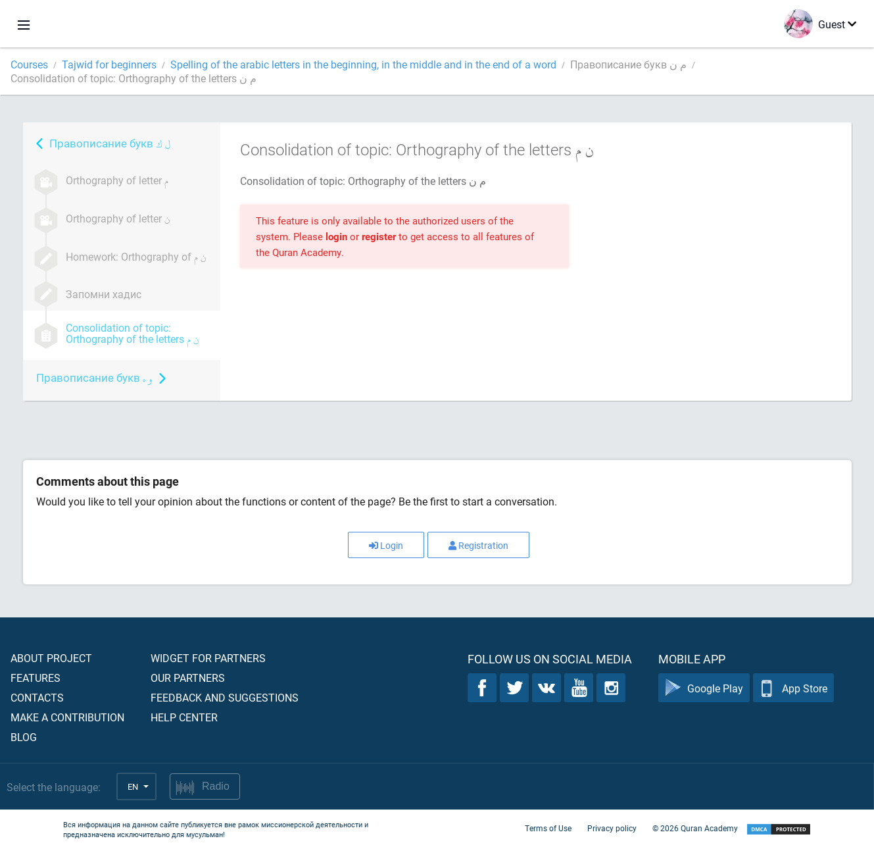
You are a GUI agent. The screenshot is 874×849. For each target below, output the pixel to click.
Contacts (37, 697)
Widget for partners (208, 658)
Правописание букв (109, 143)
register (379, 236)
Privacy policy (612, 828)
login (336, 236)
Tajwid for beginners (109, 64)
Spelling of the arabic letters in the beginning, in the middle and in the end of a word (363, 64)
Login (386, 545)
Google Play (704, 688)
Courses (29, 64)
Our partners (188, 677)
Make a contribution (67, 717)
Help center (184, 717)
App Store (793, 688)
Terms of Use (548, 828)
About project (51, 658)
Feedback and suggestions (225, 697)
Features (36, 677)
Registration (478, 545)
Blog (24, 737)
